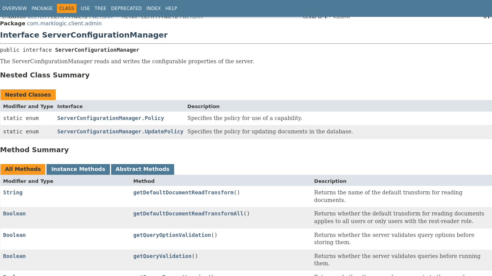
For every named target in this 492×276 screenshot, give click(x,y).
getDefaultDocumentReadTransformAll (188, 213)
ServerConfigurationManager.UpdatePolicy (120, 131)
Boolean (14, 213)
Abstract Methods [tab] (143, 169)
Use (85, 8)
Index (153, 8)
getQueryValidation (162, 256)
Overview (14, 8)
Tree (100, 8)
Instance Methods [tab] (78, 169)
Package (42, 8)
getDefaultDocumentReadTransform (183, 192)
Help (171, 8)
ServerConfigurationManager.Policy (110, 118)
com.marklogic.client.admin (64, 23)
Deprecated (126, 8)
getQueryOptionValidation (172, 235)
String (13, 192)
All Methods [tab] (23, 169)
